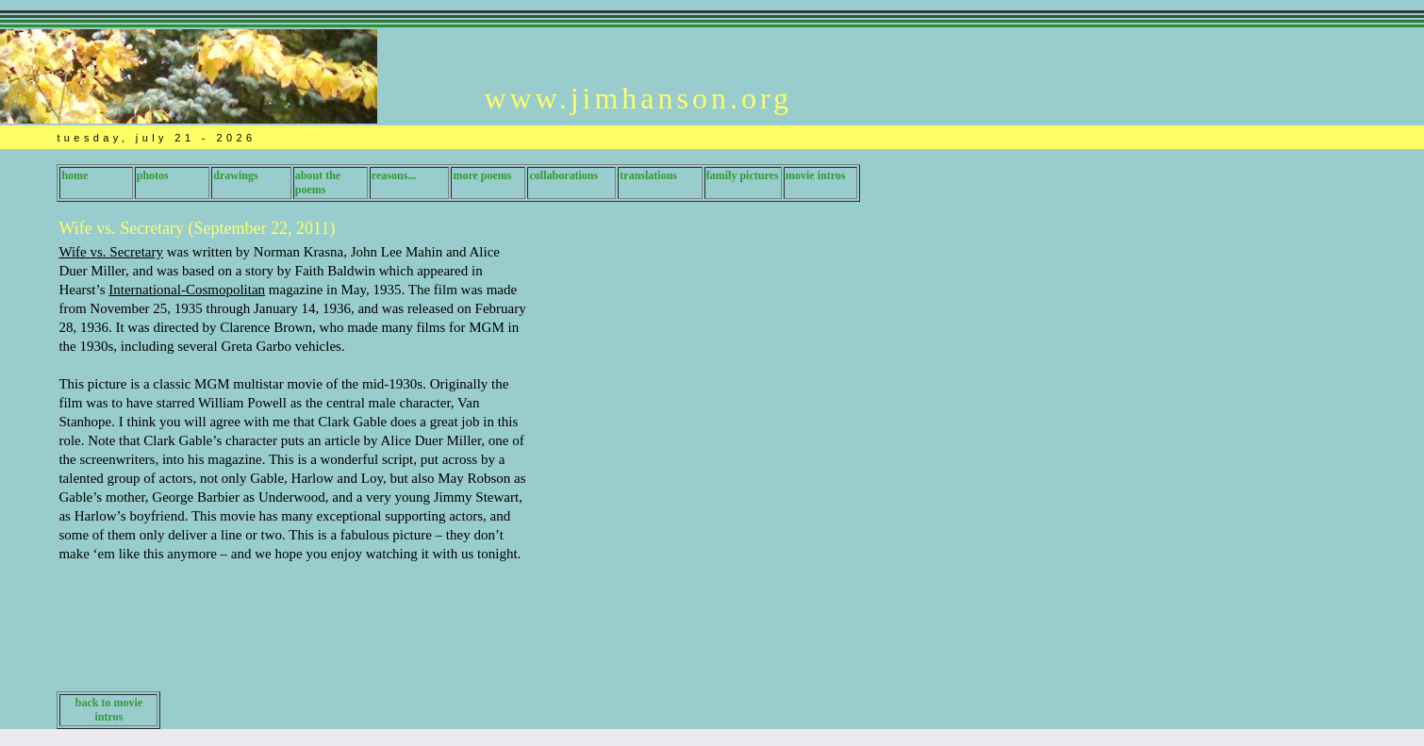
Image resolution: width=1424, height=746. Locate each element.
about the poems (317, 182)
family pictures (742, 175)
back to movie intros (108, 709)
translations (648, 175)
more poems (482, 175)
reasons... (394, 175)
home (74, 175)
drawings (235, 175)
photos (153, 175)
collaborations (563, 175)
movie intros (815, 175)
